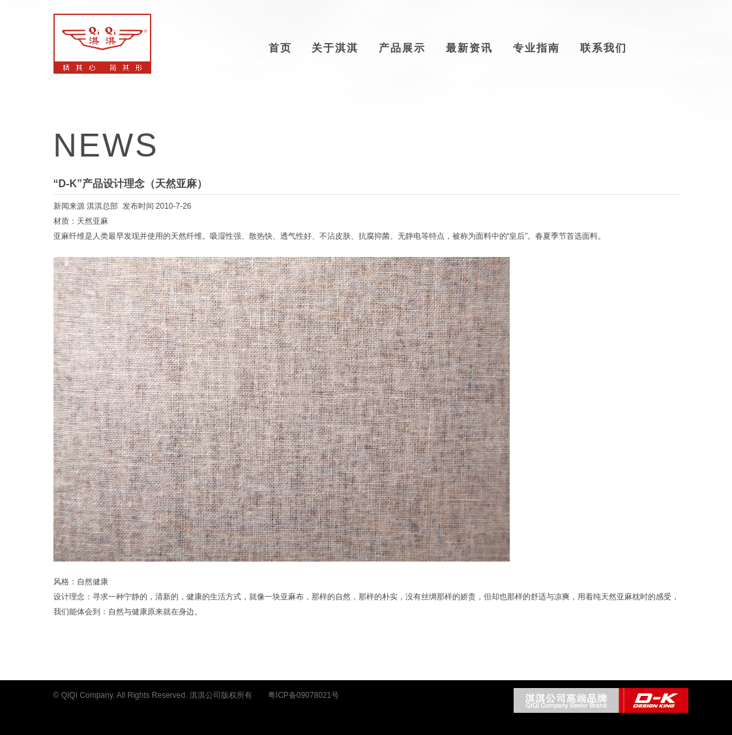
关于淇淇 (335, 47)
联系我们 (603, 47)
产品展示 (402, 47)
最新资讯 (469, 47)
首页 (280, 47)
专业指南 (536, 47)
